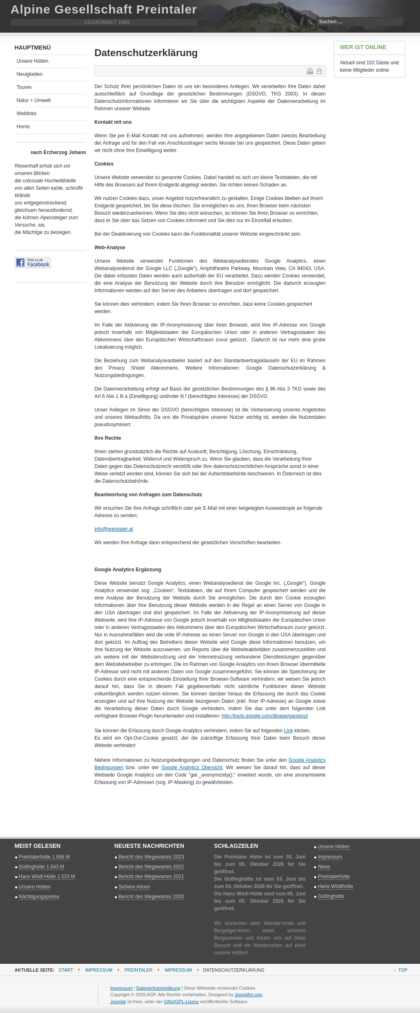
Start (66, 970)
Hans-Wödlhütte (335, 886)
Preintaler (138, 970)
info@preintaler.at (113, 529)
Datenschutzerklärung (158, 988)
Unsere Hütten (32, 61)
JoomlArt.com (248, 994)
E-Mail (319, 70)
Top (402, 970)
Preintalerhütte (334, 876)
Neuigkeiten (30, 74)
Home (23, 126)
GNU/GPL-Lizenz (181, 1001)
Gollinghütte (331, 896)
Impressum (330, 857)
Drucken (309, 70)
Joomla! (118, 1001)
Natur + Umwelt (34, 100)
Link (288, 731)
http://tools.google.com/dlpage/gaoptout (264, 716)
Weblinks (27, 113)
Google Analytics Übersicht (191, 767)
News (324, 867)
